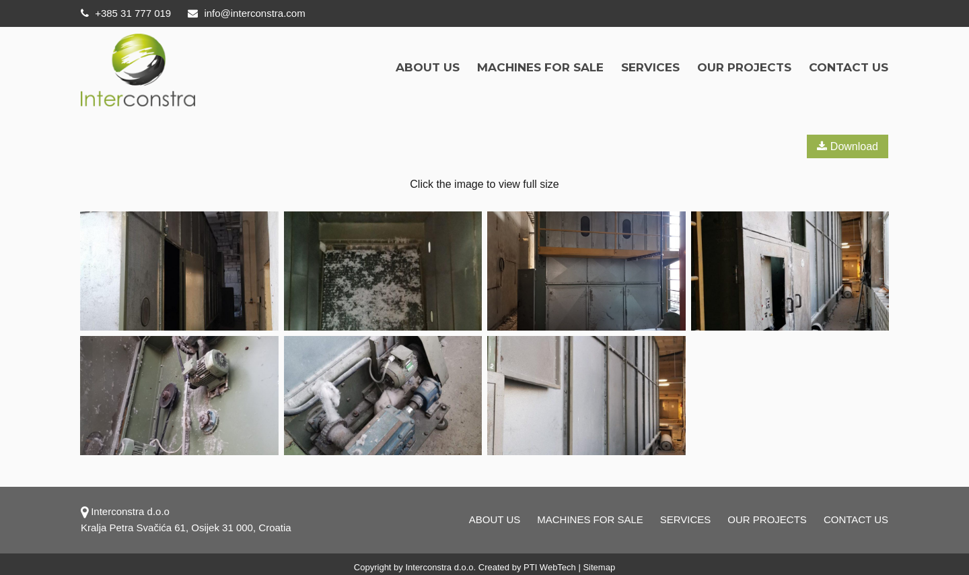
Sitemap (599, 567)
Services (650, 67)
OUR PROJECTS (744, 67)
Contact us (848, 67)
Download (847, 146)
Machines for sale (540, 67)
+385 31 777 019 (126, 13)
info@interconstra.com (246, 13)
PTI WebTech (550, 567)
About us (428, 67)
